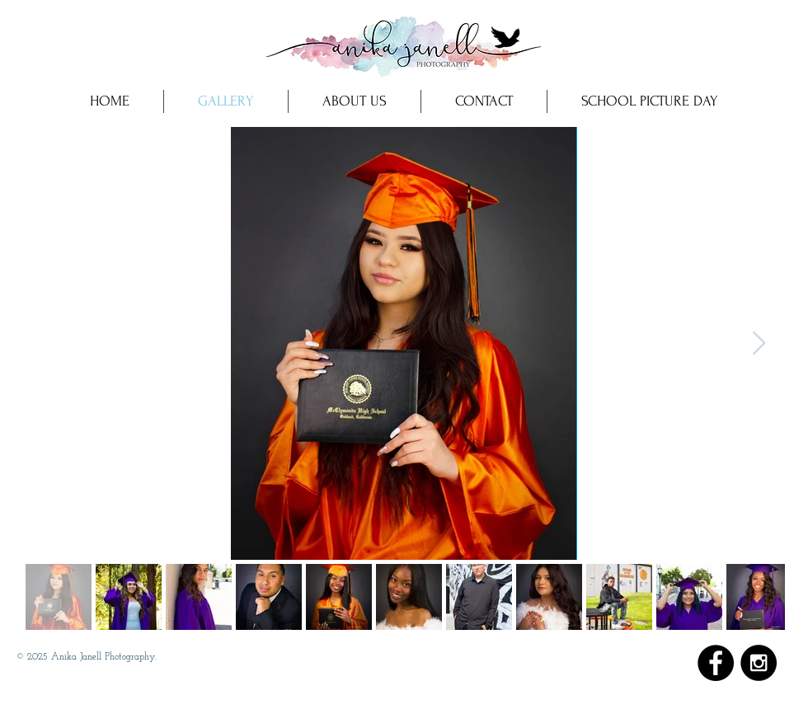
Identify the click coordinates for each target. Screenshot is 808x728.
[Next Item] (758, 343)
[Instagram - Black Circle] (758, 663)
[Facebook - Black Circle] (716, 663)
